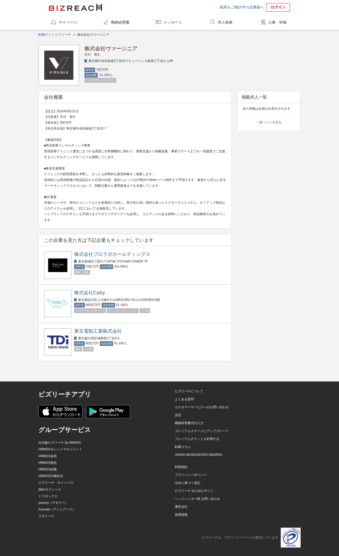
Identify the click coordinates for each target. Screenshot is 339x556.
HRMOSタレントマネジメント (60, 449)
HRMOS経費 (47, 469)
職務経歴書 (120, 22)
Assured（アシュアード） (56, 509)
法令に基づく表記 (187, 483)
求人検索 (225, 22)
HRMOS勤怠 (47, 463)
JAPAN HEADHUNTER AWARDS (198, 455)
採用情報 (181, 515)
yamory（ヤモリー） (53, 503)
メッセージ (172, 22)
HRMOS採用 (47, 456)
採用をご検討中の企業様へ (242, 7)
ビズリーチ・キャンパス (55, 482)
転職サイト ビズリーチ (54, 35)
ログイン (278, 7)
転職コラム (183, 447)
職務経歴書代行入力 (189, 423)
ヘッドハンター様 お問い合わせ (197, 499)
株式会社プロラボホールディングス (112, 254)
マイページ (68, 22)
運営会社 (181, 507)
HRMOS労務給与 (50, 476)
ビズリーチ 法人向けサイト (194, 491)
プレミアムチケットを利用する (197, 439)
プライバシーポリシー (191, 475)
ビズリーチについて (189, 391)
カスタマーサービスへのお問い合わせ (202, 407)
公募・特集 (277, 22)
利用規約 (181, 467)
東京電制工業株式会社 (98, 331)
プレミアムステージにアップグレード (202, 431)
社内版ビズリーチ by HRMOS (59, 442)
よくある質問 (184, 399)
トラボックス (47, 496)
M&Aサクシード (49, 489)
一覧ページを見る (269, 122)
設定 (178, 415)
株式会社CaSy (89, 292)
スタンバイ (46, 516)
